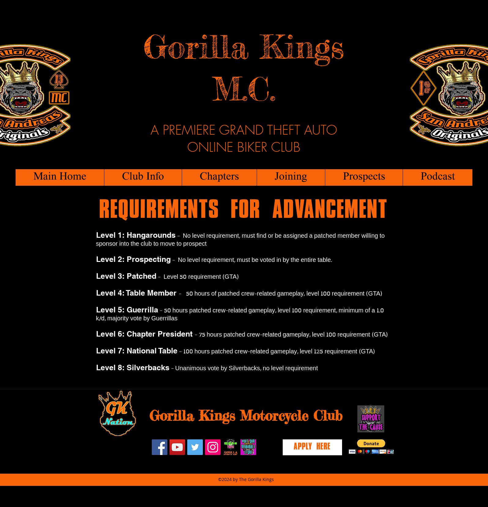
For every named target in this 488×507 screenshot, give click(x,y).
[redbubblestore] (248, 447)
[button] (143, 177)
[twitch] (230, 447)
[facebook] (159, 447)
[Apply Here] (312, 447)
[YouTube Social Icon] (177, 447)
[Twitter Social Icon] (195, 447)
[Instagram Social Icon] (213, 447)
